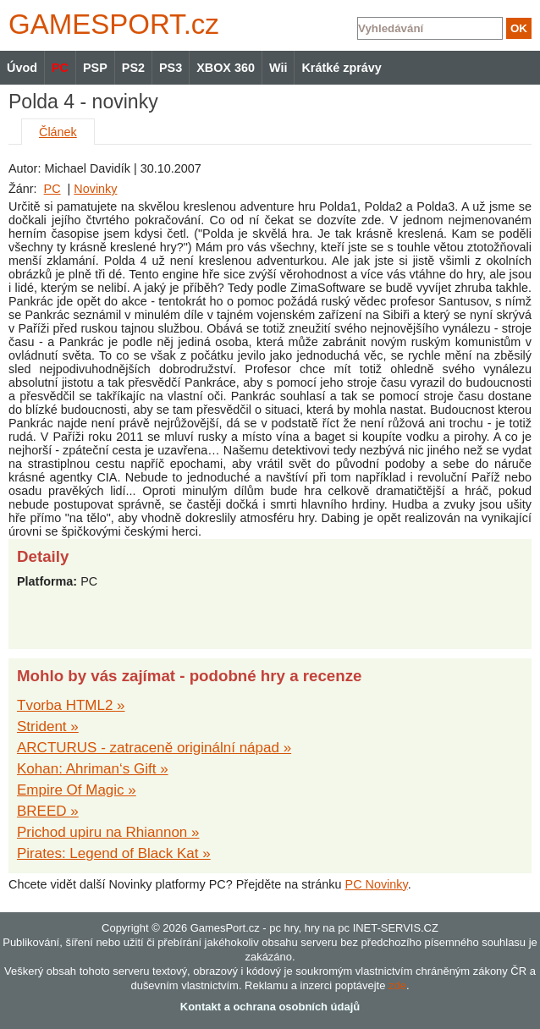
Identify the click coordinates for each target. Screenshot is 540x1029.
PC (52, 188)
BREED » (48, 811)
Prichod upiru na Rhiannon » (108, 832)
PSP (95, 67)
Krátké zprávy (341, 67)
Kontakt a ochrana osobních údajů (270, 1006)
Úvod (22, 67)
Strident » (48, 726)
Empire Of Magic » (76, 790)
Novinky (95, 188)
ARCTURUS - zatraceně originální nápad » (154, 748)
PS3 (170, 67)
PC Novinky (376, 884)
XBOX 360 (225, 67)
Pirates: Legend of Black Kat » (114, 853)
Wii (278, 67)
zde (397, 985)
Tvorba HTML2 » (71, 705)
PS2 (133, 67)
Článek (58, 132)
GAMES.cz (110, 24)
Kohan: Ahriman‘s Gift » (92, 769)
